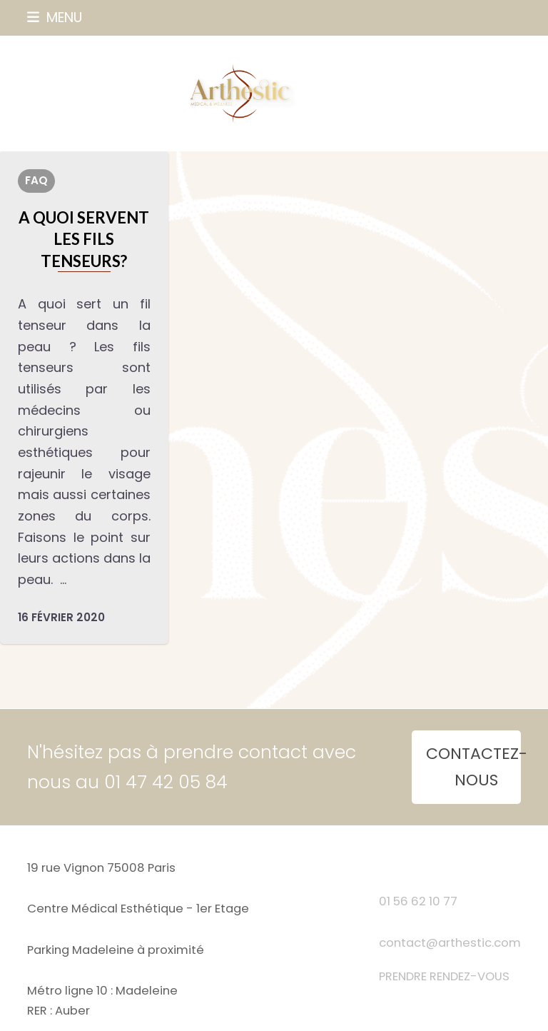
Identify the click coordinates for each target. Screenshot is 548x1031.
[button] (54, 17)
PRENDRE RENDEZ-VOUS (444, 976)
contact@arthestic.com (450, 943)
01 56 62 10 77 (418, 901)
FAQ (36, 180)
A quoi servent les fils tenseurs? (84, 239)
